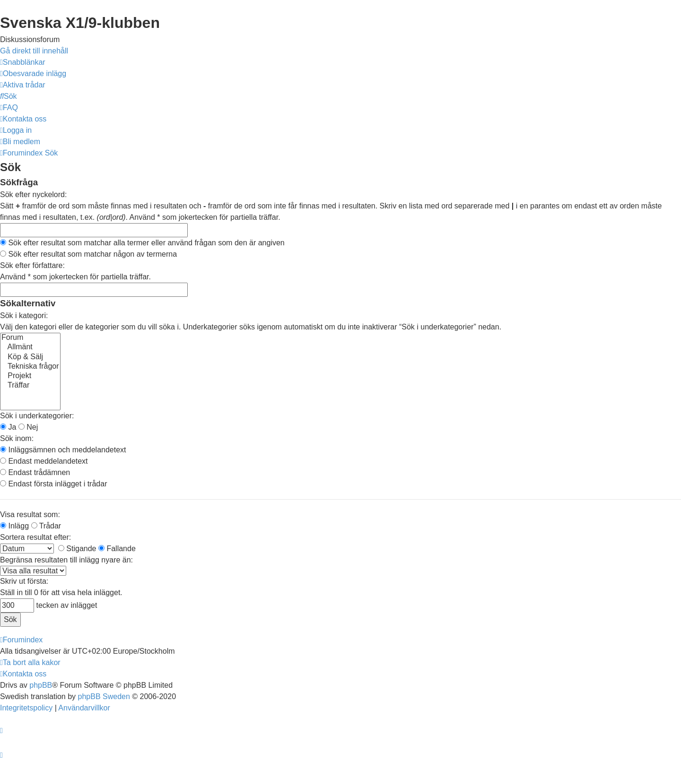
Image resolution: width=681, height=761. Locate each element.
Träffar (30, 385)
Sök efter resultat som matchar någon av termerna (88, 254)
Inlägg (14, 526)
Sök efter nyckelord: (33, 194)
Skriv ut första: (24, 581)
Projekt (30, 376)
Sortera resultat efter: (35, 537)
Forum (30, 338)
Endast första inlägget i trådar (53, 484)
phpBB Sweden (104, 696)
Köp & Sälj (30, 357)
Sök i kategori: (24, 315)
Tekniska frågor (30, 367)
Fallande (117, 549)
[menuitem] (33, 73)
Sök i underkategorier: (37, 416)
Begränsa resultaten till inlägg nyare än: (66, 560)
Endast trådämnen (35, 472)
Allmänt (30, 347)
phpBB (40, 685)
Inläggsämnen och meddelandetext (63, 450)
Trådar (46, 526)
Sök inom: (17, 438)
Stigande (77, 549)
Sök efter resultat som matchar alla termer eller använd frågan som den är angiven (142, 243)
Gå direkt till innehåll (34, 51)
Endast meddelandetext (44, 461)
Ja (8, 427)
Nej (28, 427)
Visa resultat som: (30, 514)
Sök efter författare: (32, 265)
